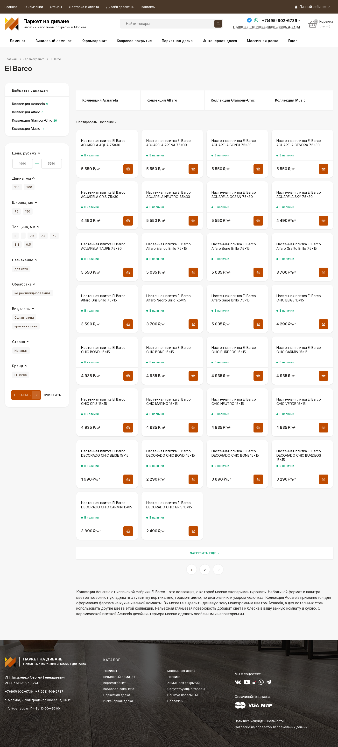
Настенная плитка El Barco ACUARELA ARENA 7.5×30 (168, 143)
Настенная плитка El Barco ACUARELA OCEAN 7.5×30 (233, 194)
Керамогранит (33, 59)
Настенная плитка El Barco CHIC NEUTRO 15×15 (233, 401)
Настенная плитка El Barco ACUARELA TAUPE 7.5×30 (103, 246)
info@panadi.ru (16, 708)
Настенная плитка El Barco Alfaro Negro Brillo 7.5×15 (168, 298)
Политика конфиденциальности (259, 721)
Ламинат (110, 671)
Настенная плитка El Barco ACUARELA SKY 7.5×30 (298, 194)
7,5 (32, 236)
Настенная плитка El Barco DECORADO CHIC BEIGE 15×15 (104, 453)
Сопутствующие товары (186, 689)
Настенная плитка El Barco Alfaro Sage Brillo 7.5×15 (233, 298)
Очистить (52, 395)
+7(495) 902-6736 (279, 20)
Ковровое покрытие (118, 689)
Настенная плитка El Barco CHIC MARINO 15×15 (168, 401)
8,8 (16, 244)
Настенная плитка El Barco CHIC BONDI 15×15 (103, 349)
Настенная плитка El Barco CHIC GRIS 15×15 (103, 401)
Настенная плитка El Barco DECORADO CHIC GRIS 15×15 (169, 505)
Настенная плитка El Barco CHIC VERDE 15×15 (298, 401)
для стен (21, 269)
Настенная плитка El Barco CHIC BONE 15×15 (168, 349)
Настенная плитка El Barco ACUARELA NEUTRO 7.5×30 (168, 194)
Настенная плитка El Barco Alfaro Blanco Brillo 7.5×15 (168, 246)
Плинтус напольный (182, 695)
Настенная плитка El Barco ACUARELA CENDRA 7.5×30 (298, 143)
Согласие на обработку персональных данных (271, 727)
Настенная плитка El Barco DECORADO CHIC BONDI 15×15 (170, 453)
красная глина (25, 326)
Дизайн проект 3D (120, 7)
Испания (21, 350)
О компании (33, 7)
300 (29, 187)
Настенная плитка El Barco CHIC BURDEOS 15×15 (233, 349)
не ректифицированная (32, 293)
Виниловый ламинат (119, 677)
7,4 (43, 236)
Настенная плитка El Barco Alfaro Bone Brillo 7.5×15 (233, 246)
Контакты (148, 7)
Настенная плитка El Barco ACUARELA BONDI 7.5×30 (233, 143)
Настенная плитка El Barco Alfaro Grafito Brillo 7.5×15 (298, 246)
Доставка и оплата (84, 7)
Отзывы (56, 7)
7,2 (54, 236)
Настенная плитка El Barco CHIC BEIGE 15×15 (298, 298)
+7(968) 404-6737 (49, 691)
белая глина (24, 317)
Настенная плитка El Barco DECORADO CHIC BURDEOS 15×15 (298, 455)
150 (17, 187)
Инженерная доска (118, 701)
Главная (11, 7)
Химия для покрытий (183, 683)
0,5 (28, 244)
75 (16, 211)
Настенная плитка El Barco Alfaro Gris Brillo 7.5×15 (103, 298)
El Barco (20, 375)
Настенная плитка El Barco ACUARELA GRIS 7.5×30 (103, 194)
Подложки (175, 701)
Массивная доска (181, 671)
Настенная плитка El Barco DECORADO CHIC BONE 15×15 (235, 453)
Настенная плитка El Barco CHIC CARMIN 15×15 (298, 349)
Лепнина (174, 677)
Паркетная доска (116, 695)
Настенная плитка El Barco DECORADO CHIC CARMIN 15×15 (106, 505)
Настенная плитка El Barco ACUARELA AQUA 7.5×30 (103, 143)
